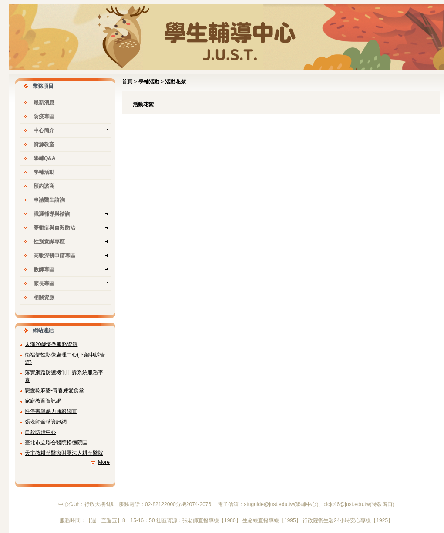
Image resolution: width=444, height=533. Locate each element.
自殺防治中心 (40, 432)
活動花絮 (175, 82)
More (104, 462)
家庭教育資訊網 (43, 401)
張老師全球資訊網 (46, 422)
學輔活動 (149, 82)
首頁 (127, 82)
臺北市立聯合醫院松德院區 (56, 443)
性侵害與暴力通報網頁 (51, 411)
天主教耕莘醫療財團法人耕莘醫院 (64, 453)
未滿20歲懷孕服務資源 (51, 344)
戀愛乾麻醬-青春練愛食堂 (54, 390)
